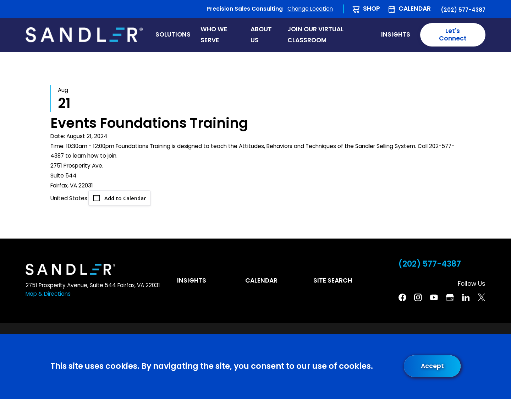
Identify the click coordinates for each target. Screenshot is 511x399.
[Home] (84, 34)
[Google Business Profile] (450, 297)
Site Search (332, 280)
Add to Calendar (119, 198)
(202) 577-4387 (463, 9)
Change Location (310, 8)
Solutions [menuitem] (173, 34)
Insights (191, 280)
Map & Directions (48, 293)
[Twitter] (481, 297)
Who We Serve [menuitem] (213, 34)
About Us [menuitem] (261, 34)
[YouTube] (434, 297)
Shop (371, 8)
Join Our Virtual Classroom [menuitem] (315, 34)
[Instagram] (418, 297)
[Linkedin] (466, 297)
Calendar (415, 8)
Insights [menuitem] (395, 34)
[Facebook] (402, 297)
